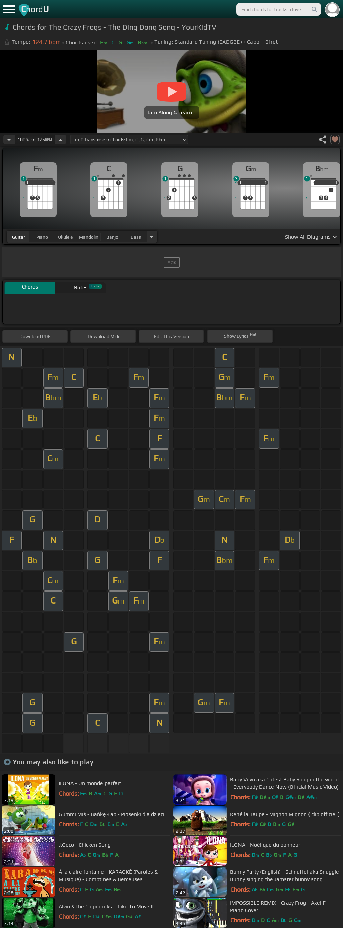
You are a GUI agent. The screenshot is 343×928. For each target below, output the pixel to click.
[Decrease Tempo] (9, 139)
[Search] (314, 9)
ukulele (65, 237)
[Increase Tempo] (60, 139)
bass (136, 237)
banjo (112, 237)
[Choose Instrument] (152, 236)
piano (42, 237)
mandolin (88, 237)
